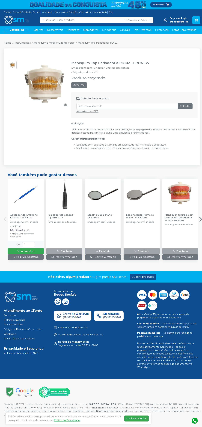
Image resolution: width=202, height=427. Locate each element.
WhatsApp (47, 12)
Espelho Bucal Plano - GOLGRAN (100, 216)
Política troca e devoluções (19, 338)
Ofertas (7, 12)
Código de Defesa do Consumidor (23, 329)
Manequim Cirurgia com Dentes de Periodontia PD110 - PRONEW (179, 218)
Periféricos (161, 29)
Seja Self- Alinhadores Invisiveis (91, 12)
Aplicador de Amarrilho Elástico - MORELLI (24, 216)
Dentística (73, 29)
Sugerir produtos (143, 276)
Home (7, 42)
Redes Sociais (33, 12)
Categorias (17, 30)
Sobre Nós (18, 12)
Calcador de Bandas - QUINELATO (61, 216)
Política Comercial (14, 320)
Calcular (185, 106)
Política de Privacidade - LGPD (21, 353)
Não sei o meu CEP (87, 111)
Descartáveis (55, 29)
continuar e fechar (136, 418)
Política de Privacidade (67, 420)
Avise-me (79, 85)
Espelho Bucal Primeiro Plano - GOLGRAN (140, 216)
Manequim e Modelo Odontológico (54, 42)
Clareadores (90, 29)
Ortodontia (109, 29)
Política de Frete (13, 324)
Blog (110, 12)
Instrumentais (142, 29)
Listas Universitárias (63, 12)
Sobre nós (10, 315)
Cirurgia (125, 29)
